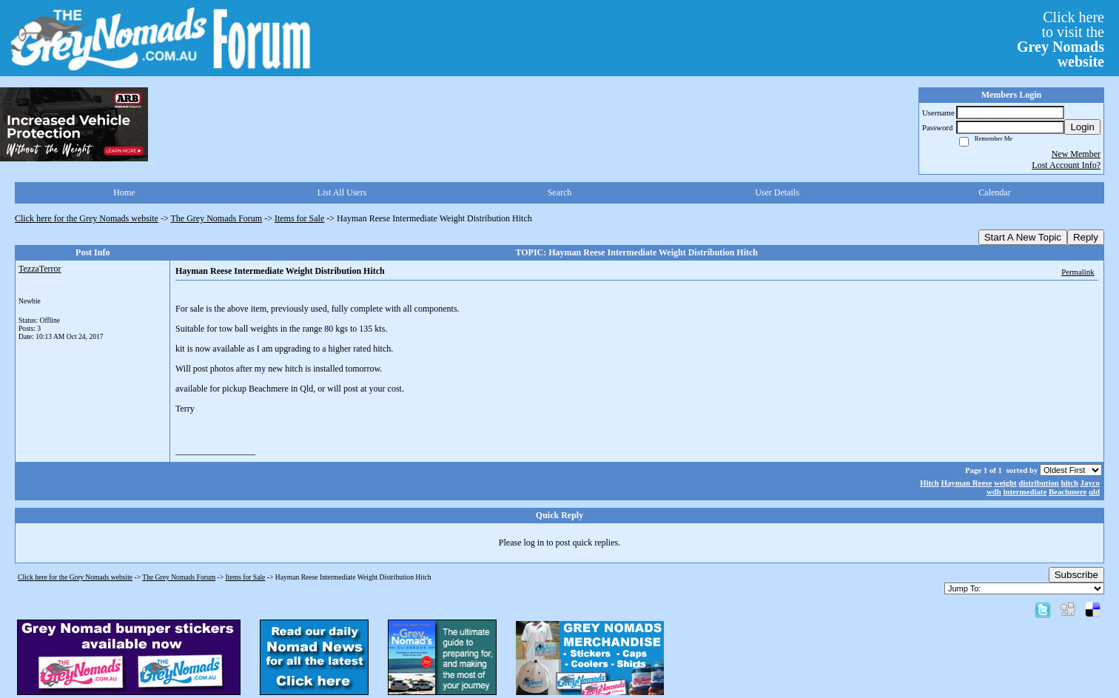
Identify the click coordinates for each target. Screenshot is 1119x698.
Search (560, 192)
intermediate (1024, 491)
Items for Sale (299, 218)
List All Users (342, 192)
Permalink (1077, 271)
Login (1082, 126)
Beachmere (1067, 491)
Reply (1085, 237)
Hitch (929, 482)
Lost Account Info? (1066, 165)
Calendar (994, 192)
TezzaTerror (40, 269)
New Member (1076, 154)
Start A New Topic (1022, 237)
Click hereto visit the (1060, 39)
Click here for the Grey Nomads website (86, 218)
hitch (1069, 482)
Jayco (1090, 482)
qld (1094, 491)
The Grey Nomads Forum (217, 218)
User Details (777, 192)
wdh (994, 491)
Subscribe (1076, 574)
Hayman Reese (966, 482)
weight (1005, 482)
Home (124, 192)
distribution (1038, 482)
